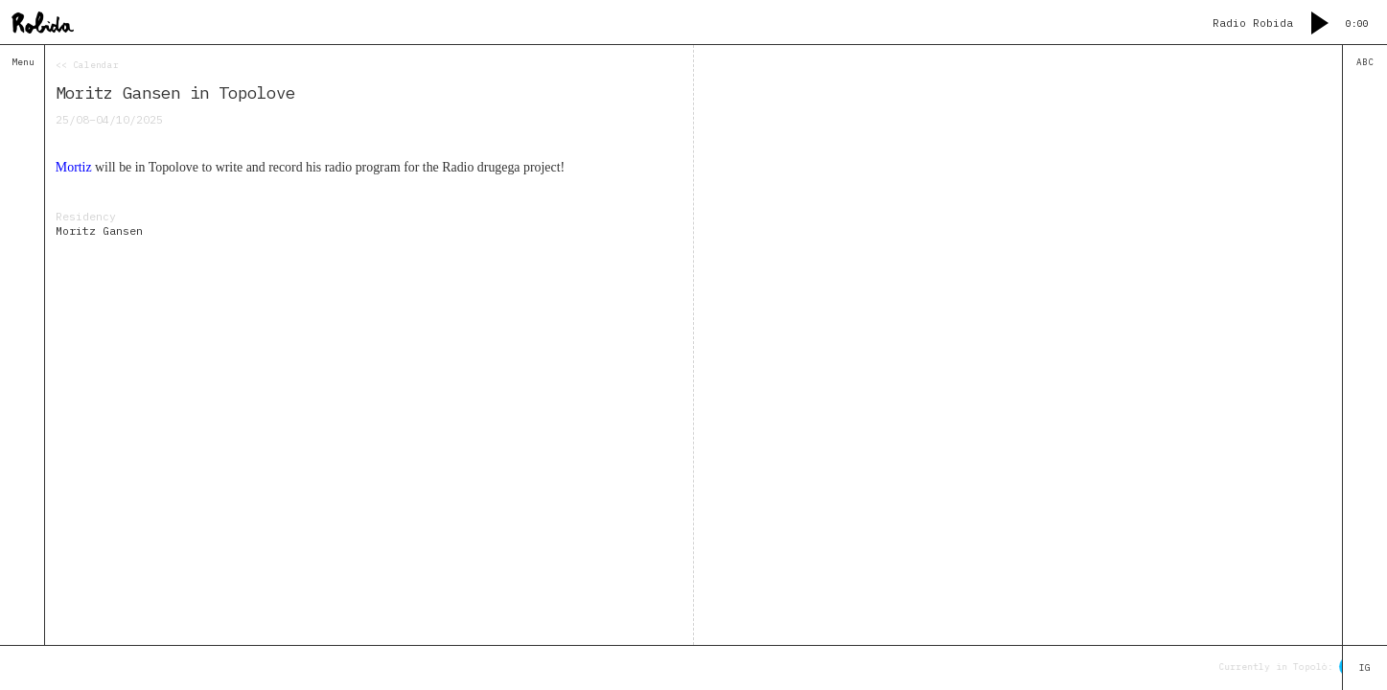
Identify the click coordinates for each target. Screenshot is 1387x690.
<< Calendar (87, 65)
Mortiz (74, 167)
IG (1365, 668)
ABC (1365, 62)
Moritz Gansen (99, 230)
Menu (23, 62)
